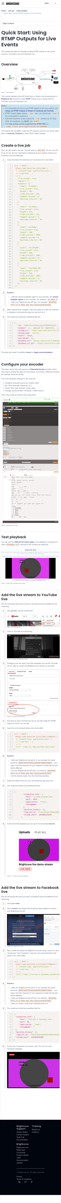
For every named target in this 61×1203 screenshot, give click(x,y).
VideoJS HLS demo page (24, 547)
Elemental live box (38, 374)
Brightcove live (7, 99)
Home (3, 11)
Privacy (19, 1184)
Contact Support (23, 1143)
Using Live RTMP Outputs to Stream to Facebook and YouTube (29, 111)
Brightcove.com (22, 1155)
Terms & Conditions (24, 1187)
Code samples (21, 11)
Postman (18, 133)
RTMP (27, 99)
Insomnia (10, 133)
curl (18, 131)
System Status (22, 1140)
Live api (11, 11)
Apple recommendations (43, 357)
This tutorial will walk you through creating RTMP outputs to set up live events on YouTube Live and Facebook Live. (28, 53)
